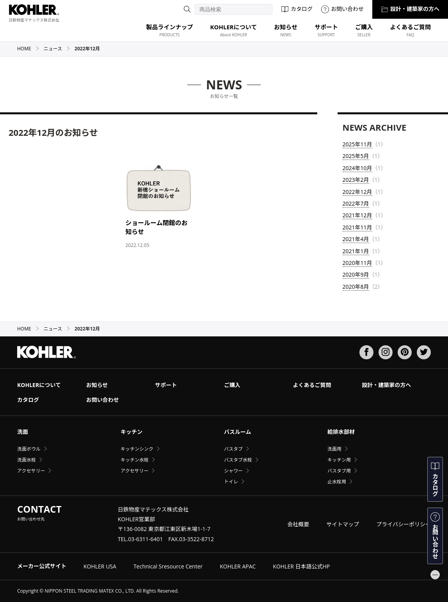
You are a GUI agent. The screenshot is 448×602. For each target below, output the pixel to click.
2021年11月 (357, 227)
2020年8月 (356, 286)
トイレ (231, 481)
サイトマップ (342, 524)
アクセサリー (31, 470)
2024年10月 (357, 168)
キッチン (131, 431)
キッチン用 (339, 459)
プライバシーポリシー (403, 524)
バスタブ (233, 449)
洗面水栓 (26, 459)
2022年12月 (357, 191)
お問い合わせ (342, 8)
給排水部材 (341, 431)
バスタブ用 (339, 470)
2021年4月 (356, 239)
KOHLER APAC (238, 566)
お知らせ (97, 385)
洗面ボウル (29, 449)
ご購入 (232, 385)
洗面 (22, 431)
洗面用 (334, 449)
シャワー (233, 470)
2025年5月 (356, 156)
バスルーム (237, 431)
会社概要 (298, 524)
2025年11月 (357, 144)
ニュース (57, 48)
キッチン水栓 (135, 459)
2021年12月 (357, 215)
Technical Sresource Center (168, 566)
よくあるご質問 (312, 385)
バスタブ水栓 (238, 459)
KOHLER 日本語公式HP (301, 566)
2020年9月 (356, 274)
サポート (166, 385)
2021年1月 (356, 251)
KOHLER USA (100, 566)
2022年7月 (356, 203)
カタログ (297, 8)
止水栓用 (336, 481)
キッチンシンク (137, 449)
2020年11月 (357, 262)
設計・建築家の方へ (410, 8)
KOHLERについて (39, 385)
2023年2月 (356, 179)
